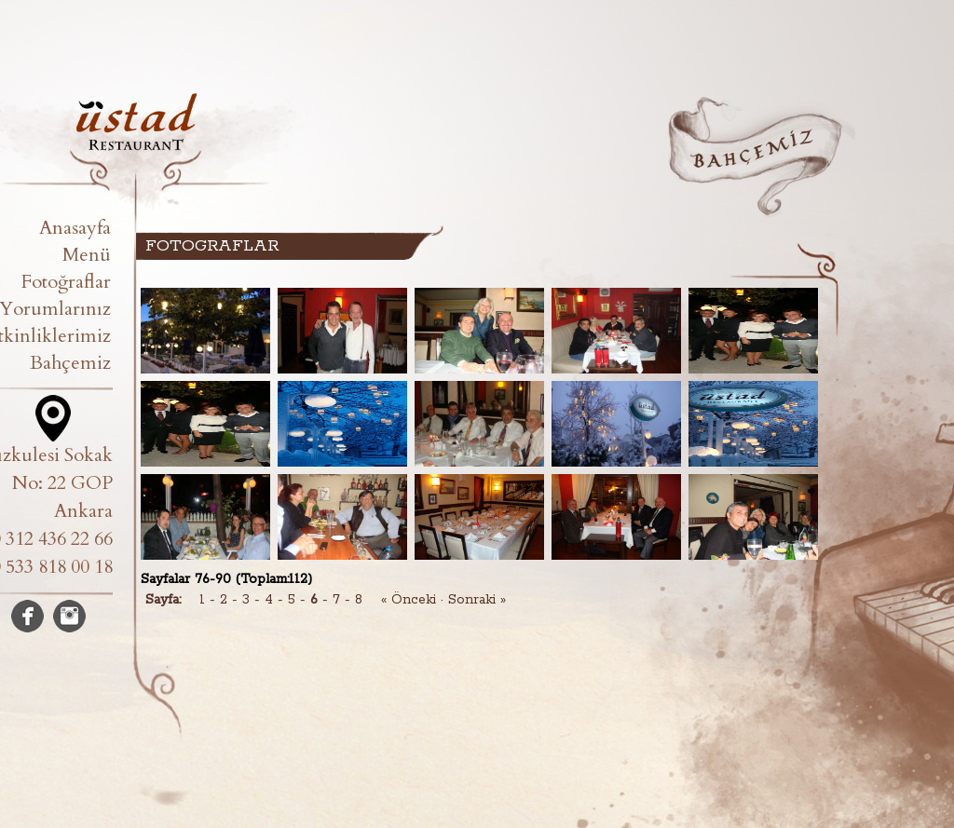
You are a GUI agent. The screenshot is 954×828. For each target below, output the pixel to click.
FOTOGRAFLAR (212, 246)
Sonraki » (477, 599)
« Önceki (408, 599)
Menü (86, 254)
